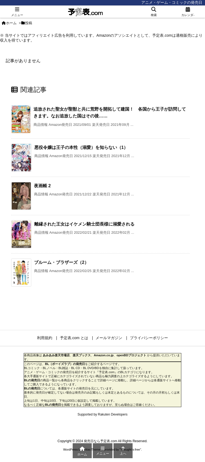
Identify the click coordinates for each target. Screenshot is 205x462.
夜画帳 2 (42, 185)
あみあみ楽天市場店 (56, 355)
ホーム (11, 23)
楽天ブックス (82, 355)
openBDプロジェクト (131, 355)
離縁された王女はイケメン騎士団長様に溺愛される (84, 224)
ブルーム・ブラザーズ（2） (61, 262)
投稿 (28, 23)
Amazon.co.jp (104, 355)
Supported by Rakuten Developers (102, 414)
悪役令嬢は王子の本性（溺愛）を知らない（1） (81, 147)
